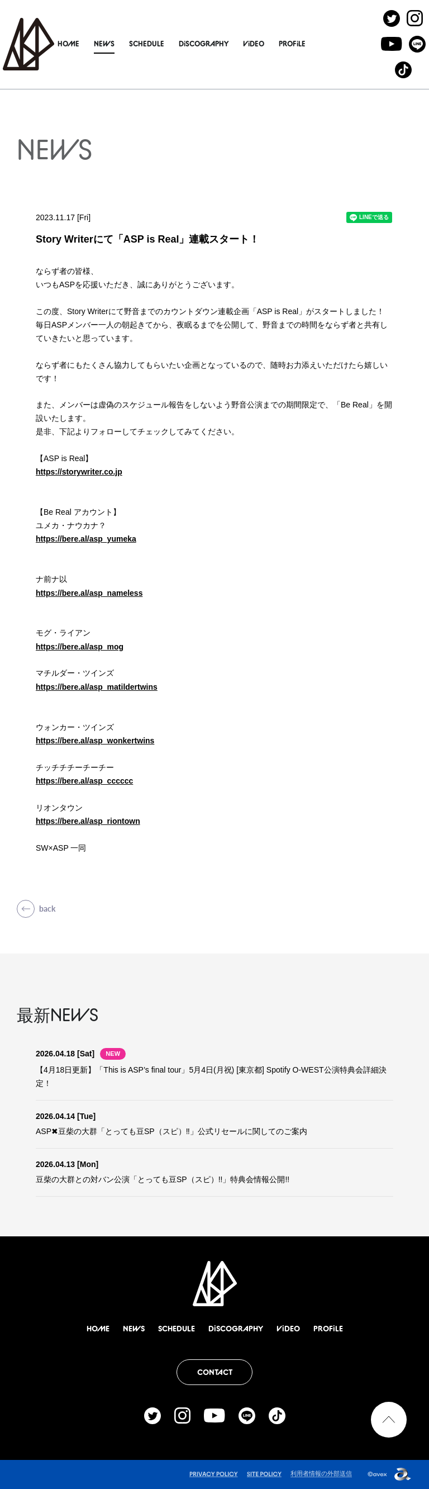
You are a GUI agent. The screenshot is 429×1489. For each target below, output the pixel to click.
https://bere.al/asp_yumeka (86, 538)
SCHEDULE (155, 43)
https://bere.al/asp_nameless (89, 593)
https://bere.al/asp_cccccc (84, 780)
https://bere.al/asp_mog (79, 646)
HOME (77, 43)
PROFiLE (301, 43)
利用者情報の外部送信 (321, 1473)
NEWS (113, 43)
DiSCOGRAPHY (212, 43)
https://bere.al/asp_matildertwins (97, 686)
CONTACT (214, 1372)
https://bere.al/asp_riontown (88, 821)
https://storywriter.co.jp (79, 471)
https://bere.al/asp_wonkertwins (95, 740)
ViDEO (262, 43)
